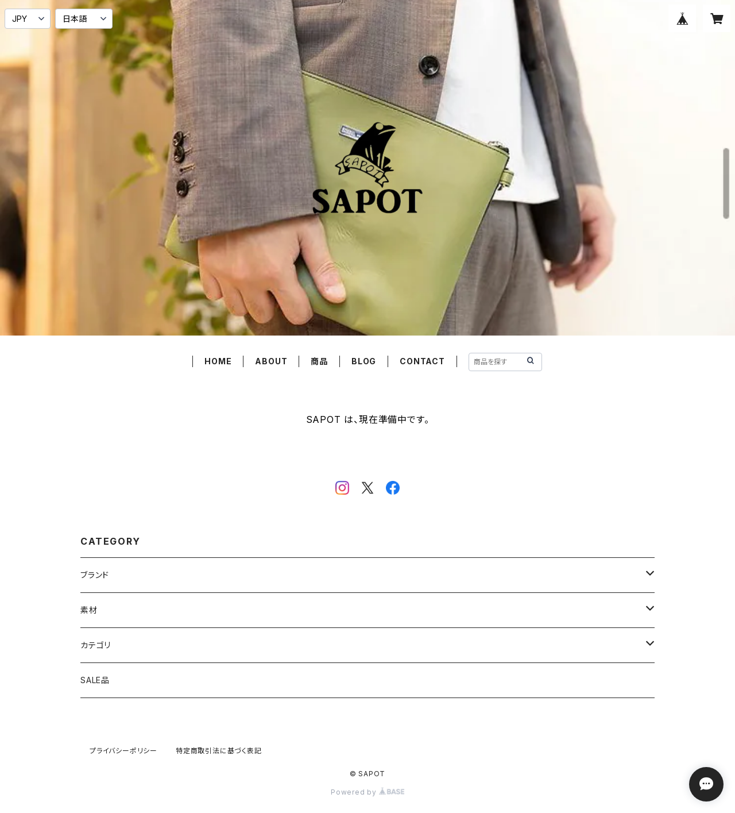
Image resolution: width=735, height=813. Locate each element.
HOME (217, 361)
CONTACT (422, 361)
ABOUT (271, 361)
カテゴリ (95, 645)
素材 (89, 610)
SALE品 (95, 680)
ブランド (94, 575)
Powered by (367, 792)
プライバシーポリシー (123, 750)
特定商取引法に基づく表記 (219, 750)
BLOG (363, 361)
